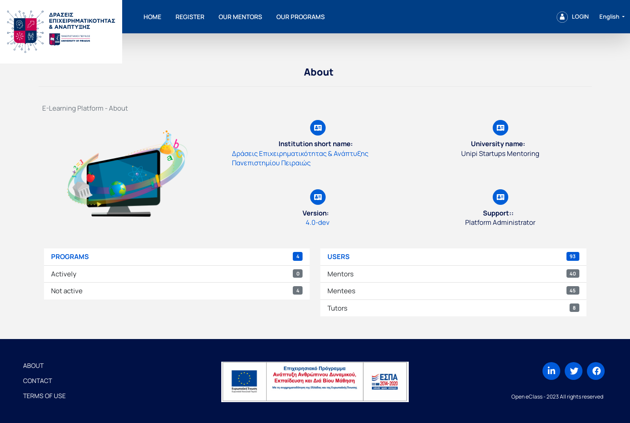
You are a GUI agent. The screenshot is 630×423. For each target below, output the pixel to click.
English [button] (610, 16)
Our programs (300, 16)
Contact (37, 380)
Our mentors (240, 16)
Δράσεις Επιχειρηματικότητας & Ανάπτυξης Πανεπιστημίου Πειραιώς (300, 158)
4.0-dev (318, 222)
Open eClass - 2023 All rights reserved (557, 396)
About (33, 365)
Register (189, 16)
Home (152, 16)
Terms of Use (44, 395)
